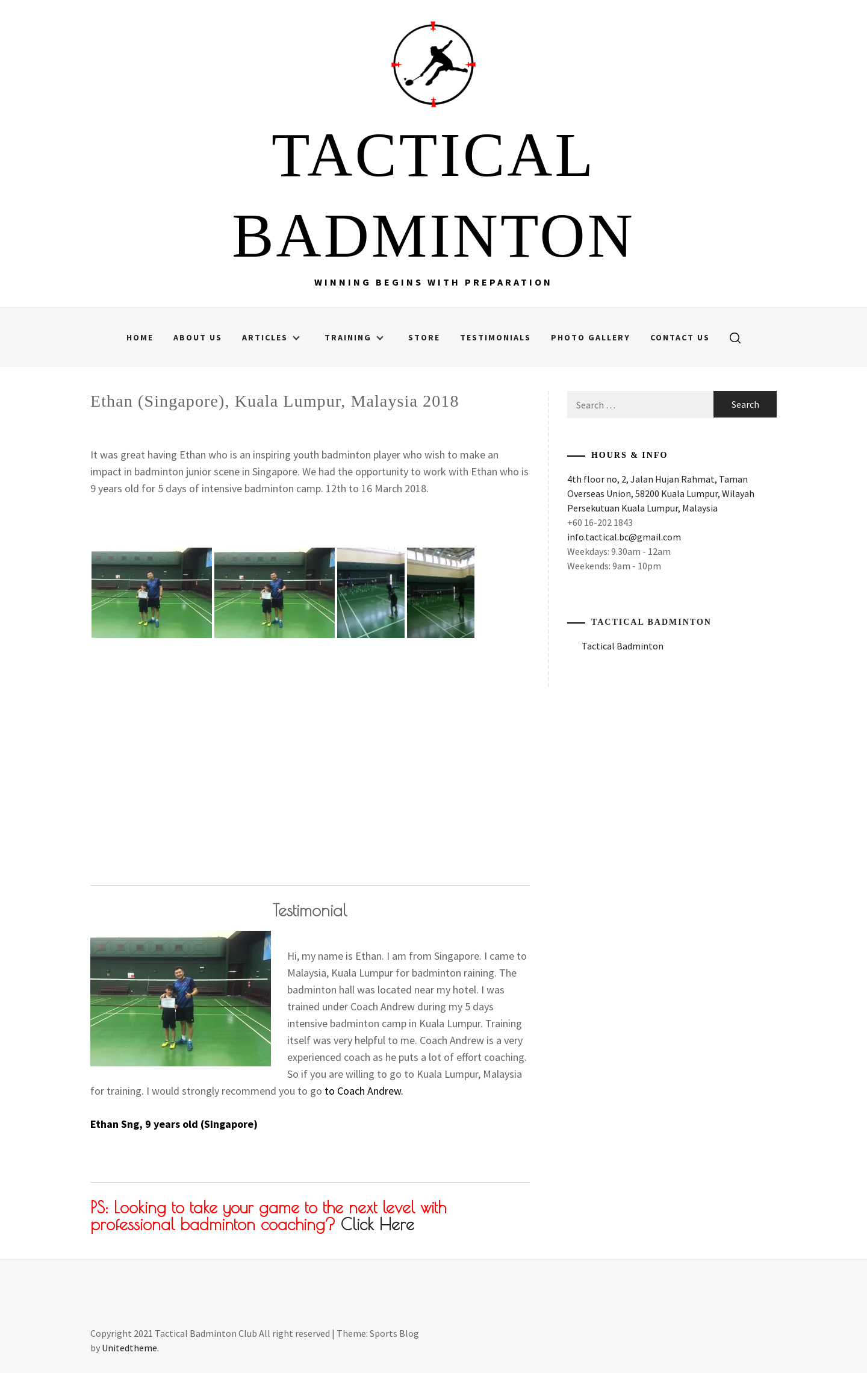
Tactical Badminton (651, 622)
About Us (197, 337)
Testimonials (495, 337)
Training (354, 337)
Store (424, 337)
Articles (271, 337)
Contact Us (680, 337)
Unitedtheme (129, 1348)
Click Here (377, 1224)
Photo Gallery (590, 337)
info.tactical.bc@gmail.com (624, 537)
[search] (735, 337)
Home (140, 337)
